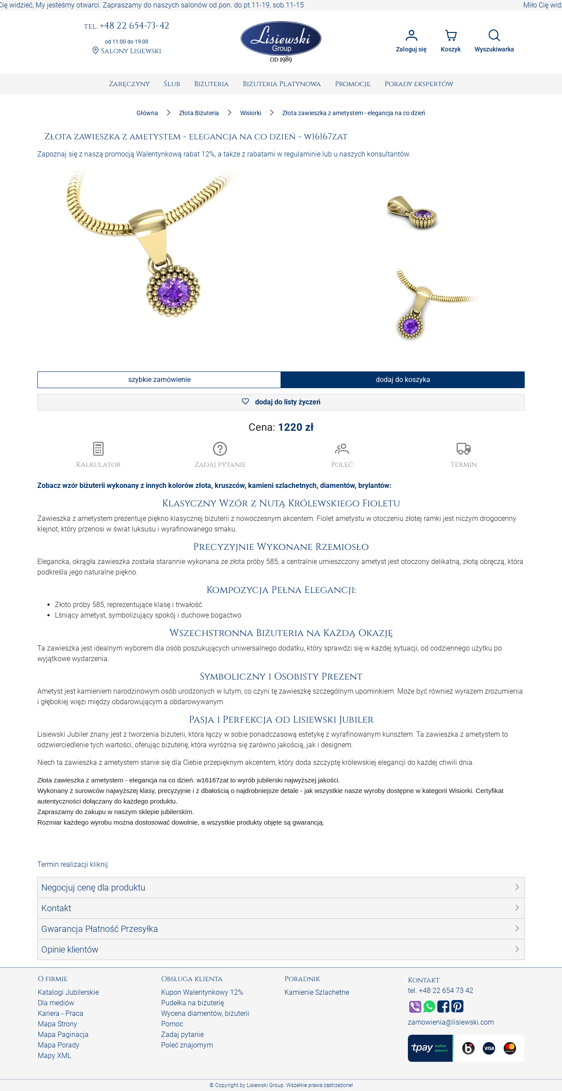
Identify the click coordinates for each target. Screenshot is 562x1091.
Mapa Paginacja (63, 1034)
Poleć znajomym (187, 1045)
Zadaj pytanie (182, 1034)
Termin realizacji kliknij (72, 864)
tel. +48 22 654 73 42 (440, 990)
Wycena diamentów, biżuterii (205, 1013)
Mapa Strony (57, 1024)
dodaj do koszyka (403, 379)
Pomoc (172, 1024)
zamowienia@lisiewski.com (451, 1022)
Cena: (281, 427)
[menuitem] (129, 84)
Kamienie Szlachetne (317, 992)
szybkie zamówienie (159, 379)
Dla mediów (56, 1003)
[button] (220, 455)
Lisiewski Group (265, 1085)
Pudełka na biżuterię (192, 1003)
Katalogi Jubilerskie (68, 992)
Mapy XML (54, 1055)
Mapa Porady (58, 1045)
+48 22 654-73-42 (126, 26)
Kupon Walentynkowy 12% (202, 992)
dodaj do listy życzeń (281, 402)
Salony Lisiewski (126, 51)
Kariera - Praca (60, 1013)
